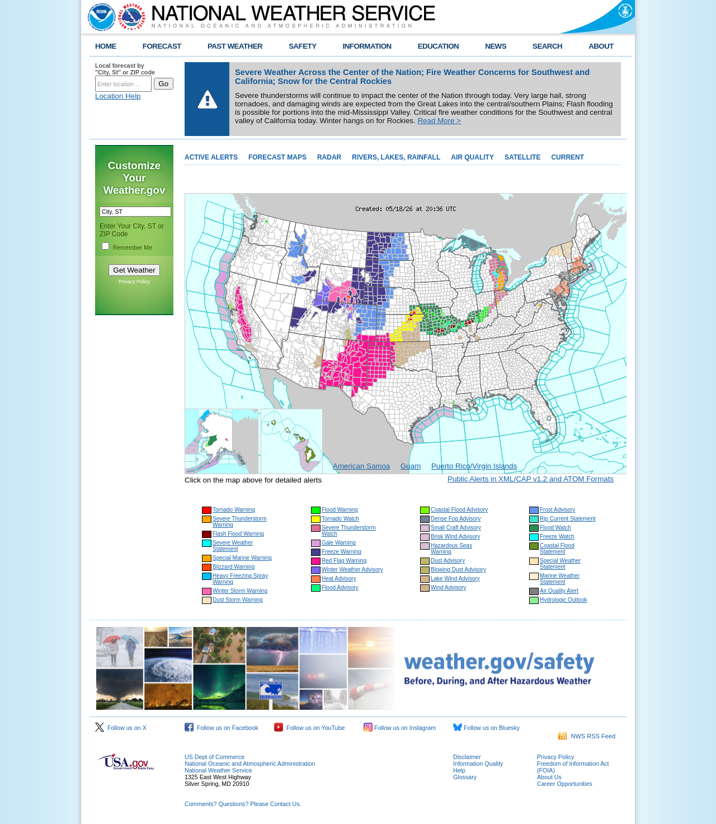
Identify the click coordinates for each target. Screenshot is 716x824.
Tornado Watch (340, 519)
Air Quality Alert (559, 591)
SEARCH (547, 46)
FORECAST (162, 46)
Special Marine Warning (242, 558)
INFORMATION (367, 46)
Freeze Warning (341, 552)
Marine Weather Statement (560, 579)
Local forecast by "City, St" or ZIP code (125, 69)
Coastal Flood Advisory (459, 510)
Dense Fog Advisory (456, 519)
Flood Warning (340, 510)
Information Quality (478, 763)
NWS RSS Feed (586, 736)
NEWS (495, 46)
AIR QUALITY (472, 157)
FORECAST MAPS (277, 157)
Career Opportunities (564, 783)
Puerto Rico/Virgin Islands (474, 466)
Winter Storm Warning (240, 591)
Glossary (465, 777)
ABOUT (601, 46)
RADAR (329, 157)
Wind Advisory (448, 587)
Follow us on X (121, 727)
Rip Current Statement (568, 519)
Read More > (438, 120)
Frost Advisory (557, 510)
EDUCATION (438, 46)
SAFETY (302, 46)
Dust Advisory (448, 561)
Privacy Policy (134, 281)
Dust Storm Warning (238, 600)
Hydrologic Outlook (563, 600)
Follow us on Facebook (221, 727)
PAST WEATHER (235, 46)
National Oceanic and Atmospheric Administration (250, 763)
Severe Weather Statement (233, 546)
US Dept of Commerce (214, 756)
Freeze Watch (557, 536)
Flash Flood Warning (238, 534)
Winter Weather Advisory (352, 569)
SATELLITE (522, 157)
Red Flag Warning (344, 561)
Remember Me (132, 247)
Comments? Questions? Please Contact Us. (243, 803)
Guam (411, 466)
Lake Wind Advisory (455, 578)
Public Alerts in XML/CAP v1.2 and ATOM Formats (530, 479)
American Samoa (361, 466)
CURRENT (567, 157)
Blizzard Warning (234, 567)
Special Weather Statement (560, 564)
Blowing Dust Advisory (458, 569)
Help (459, 770)
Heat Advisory (339, 578)
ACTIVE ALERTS (211, 157)
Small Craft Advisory (456, 528)
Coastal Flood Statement (557, 548)
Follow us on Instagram (400, 727)
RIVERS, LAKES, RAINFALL (396, 157)
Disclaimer (467, 756)
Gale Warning (339, 543)
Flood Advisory (340, 587)
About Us (549, 777)
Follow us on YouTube (309, 727)
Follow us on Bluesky (486, 727)
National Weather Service (218, 770)
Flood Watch (555, 528)
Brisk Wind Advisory (455, 536)
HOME (105, 46)
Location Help (118, 96)
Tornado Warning (234, 510)
